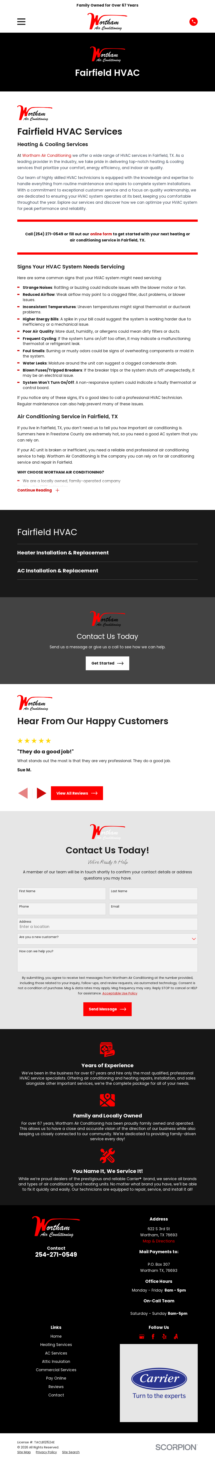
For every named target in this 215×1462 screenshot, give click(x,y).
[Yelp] (164, 1337)
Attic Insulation (56, 1362)
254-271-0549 (56, 1255)
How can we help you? (36, 952)
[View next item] (41, 794)
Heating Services (56, 1345)
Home (56, 1337)
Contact (56, 1395)
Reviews (56, 1387)
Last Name (119, 892)
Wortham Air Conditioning (46, 155)
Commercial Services (56, 1370)
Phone (24, 907)
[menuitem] (107, 554)
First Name (27, 892)
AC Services (56, 1354)
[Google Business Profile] (141, 1337)
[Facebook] (153, 1337)
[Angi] (175, 1337)
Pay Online (56, 1379)
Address (25, 922)
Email (115, 907)
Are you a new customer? (39, 938)
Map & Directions (159, 1241)
